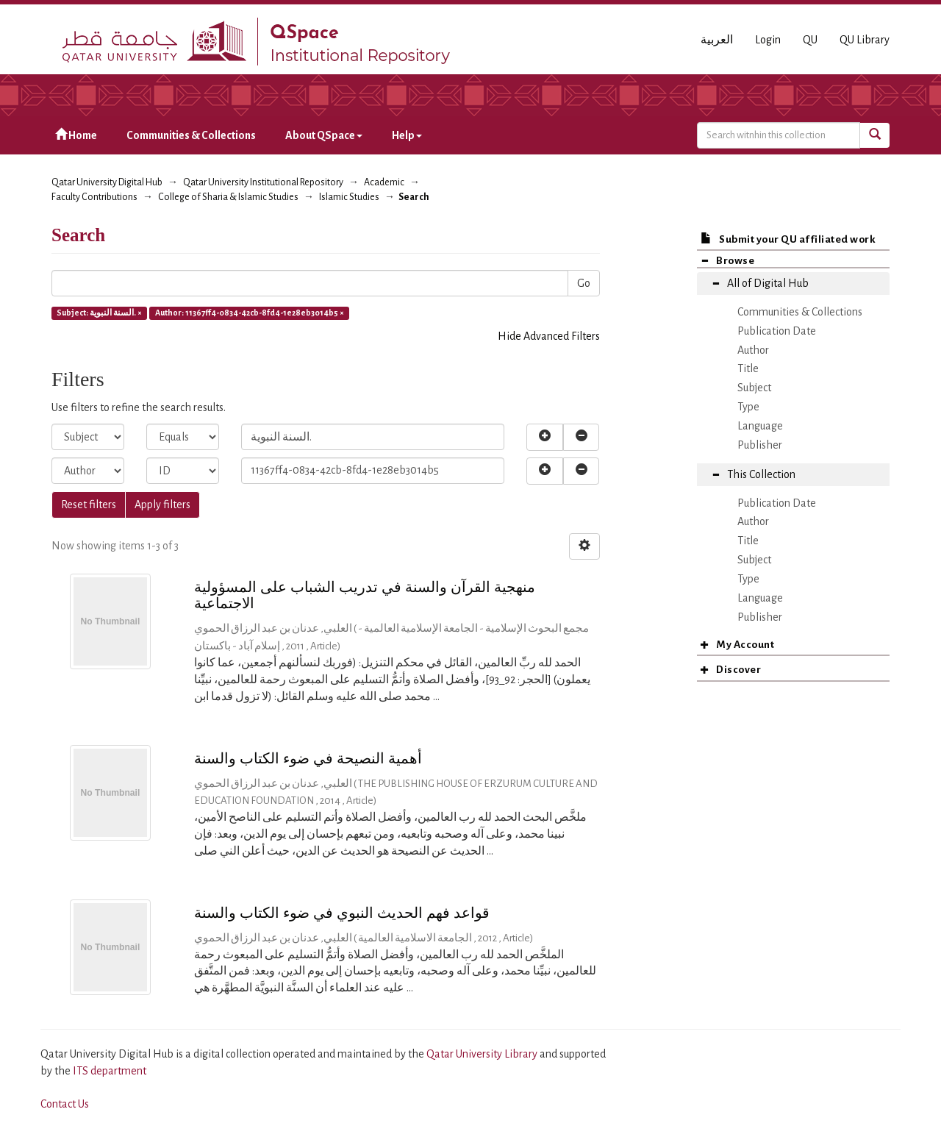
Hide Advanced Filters (549, 336)
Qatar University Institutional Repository (263, 182)
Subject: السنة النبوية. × (99, 312)
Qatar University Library (483, 1054)
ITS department (109, 1071)
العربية (717, 40)
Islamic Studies (349, 197)
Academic (384, 182)
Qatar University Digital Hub (106, 182)
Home (76, 135)
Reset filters (88, 504)
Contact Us (64, 1104)
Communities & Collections (191, 135)
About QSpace (323, 135)
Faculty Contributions (94, 197)
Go (583, 283)
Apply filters (162, 504)
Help (407, 135)
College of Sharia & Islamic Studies (228, 197)
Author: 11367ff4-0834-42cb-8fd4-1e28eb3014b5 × (249, 312)
